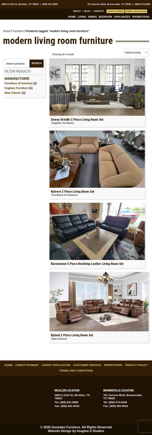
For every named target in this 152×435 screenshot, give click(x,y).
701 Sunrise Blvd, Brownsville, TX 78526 (109, 4)
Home (72, 16)
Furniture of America (18, 83)
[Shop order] (136, 52)
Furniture (18, 31)
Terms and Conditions (76, 370)
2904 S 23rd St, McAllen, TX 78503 (20, 4)
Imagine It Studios (90, 431)
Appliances (122, 16)
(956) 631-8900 (50, 4)
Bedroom (105, 16)
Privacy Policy (136, 365)
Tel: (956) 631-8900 (66, 402)
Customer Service (87, 365)
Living (82, 16)
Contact (98, 11)
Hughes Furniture (16, 88)
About (77, 11)
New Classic (13, 92)
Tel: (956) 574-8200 (115, 402)
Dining (92, 16)
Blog (87, 11)
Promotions (140, 16)
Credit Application (136, 11)
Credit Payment (115, 11)
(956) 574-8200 (142, 4)
